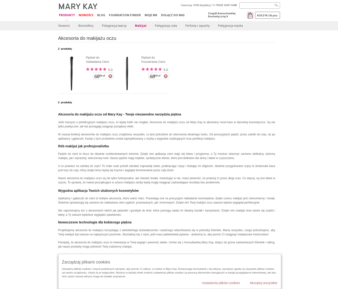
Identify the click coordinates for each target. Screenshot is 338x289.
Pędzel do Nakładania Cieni (97, 59)
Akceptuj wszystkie (263, 283)
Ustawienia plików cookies (221, 283)
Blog (101, 15)
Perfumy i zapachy (197, 26)
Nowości (86, 15)
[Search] (259, 5)
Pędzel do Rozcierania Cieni (153, 59)
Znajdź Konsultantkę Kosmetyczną (222, 15)
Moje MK (151, 15)
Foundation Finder (125, 15)
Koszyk (267, 15)
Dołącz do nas (172, 15)
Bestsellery (85, 26)
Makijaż (140, 26)
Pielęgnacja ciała (166, 26)
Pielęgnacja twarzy (114, 26)
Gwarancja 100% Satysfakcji (196, 5)
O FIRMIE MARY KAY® (225, 5)
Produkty (67, 15)
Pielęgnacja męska (230, 26)
